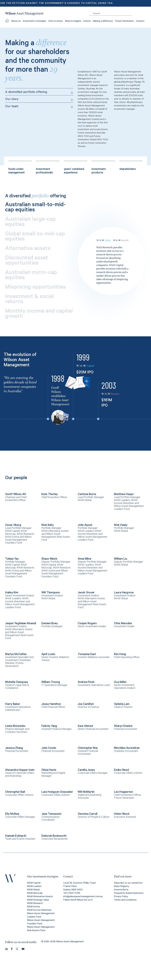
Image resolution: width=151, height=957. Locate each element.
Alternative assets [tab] (27, 249)
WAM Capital (33, 883)
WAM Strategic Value (38, 900)
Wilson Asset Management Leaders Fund (41, 915)
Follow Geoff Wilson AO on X (78, 900)
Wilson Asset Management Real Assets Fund (41, 929)
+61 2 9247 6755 (71, 893)
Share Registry (121, 886)
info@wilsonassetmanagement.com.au (83, 896)
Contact (140, 21)
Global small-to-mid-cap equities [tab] (35, 237)
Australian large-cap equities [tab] (30, 222)
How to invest (55, 21)
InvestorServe (121, 890)
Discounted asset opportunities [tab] (26, 261)
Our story (39, 99)
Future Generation (124, 21)
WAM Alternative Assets (40, 896)
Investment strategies (34, 21)
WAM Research (35, 903)
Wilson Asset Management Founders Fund (41, 922)
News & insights (73, 21)
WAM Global (33, 890)
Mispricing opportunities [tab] (35, 287)
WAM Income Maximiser (39, 910)
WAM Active (33, 907)
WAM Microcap (34, 893)
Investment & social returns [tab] (29, 300)
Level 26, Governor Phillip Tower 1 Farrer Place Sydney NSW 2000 (79, 886)
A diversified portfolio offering (39, 92)
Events (87, 21)
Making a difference (103, 21)
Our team (39, 107)
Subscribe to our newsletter (128, 883)
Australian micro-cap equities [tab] (31, 276)
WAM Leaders (34, 886)
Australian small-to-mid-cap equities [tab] (35, 208)
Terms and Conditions (125, 900)
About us (16, 21)
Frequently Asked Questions (128, 893)
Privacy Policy (121, 896)
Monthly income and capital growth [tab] (39, 314)
